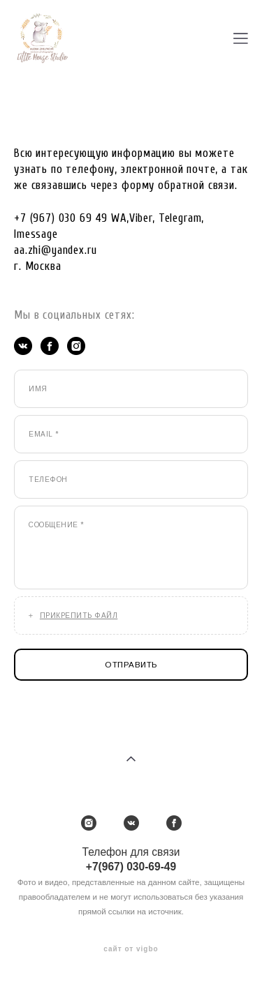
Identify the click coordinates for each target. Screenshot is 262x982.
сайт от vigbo (130, 949)
